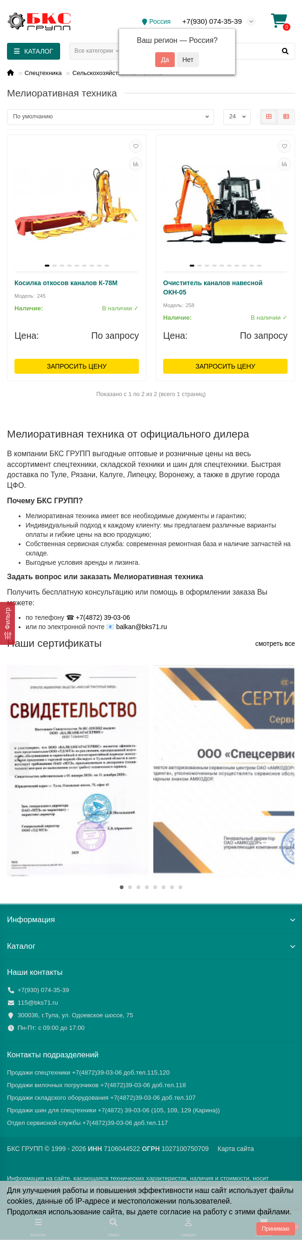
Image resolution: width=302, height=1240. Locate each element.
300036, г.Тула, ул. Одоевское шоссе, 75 (75, 1015)
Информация (151, 919)
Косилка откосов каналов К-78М (65, 283)
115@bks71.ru (38, 1002)
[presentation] (19, 759)
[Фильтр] (7, 623)
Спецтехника (43, 72)
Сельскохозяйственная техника (117, 72)
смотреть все (275, 643)
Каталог (151, 946)
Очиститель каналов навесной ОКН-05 (212, 287)
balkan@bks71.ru (141, 626)
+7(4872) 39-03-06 (103, 617)
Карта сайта (236, 1148)
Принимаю (275, 1229)
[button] (121, 887)
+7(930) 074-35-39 (212, 21)
